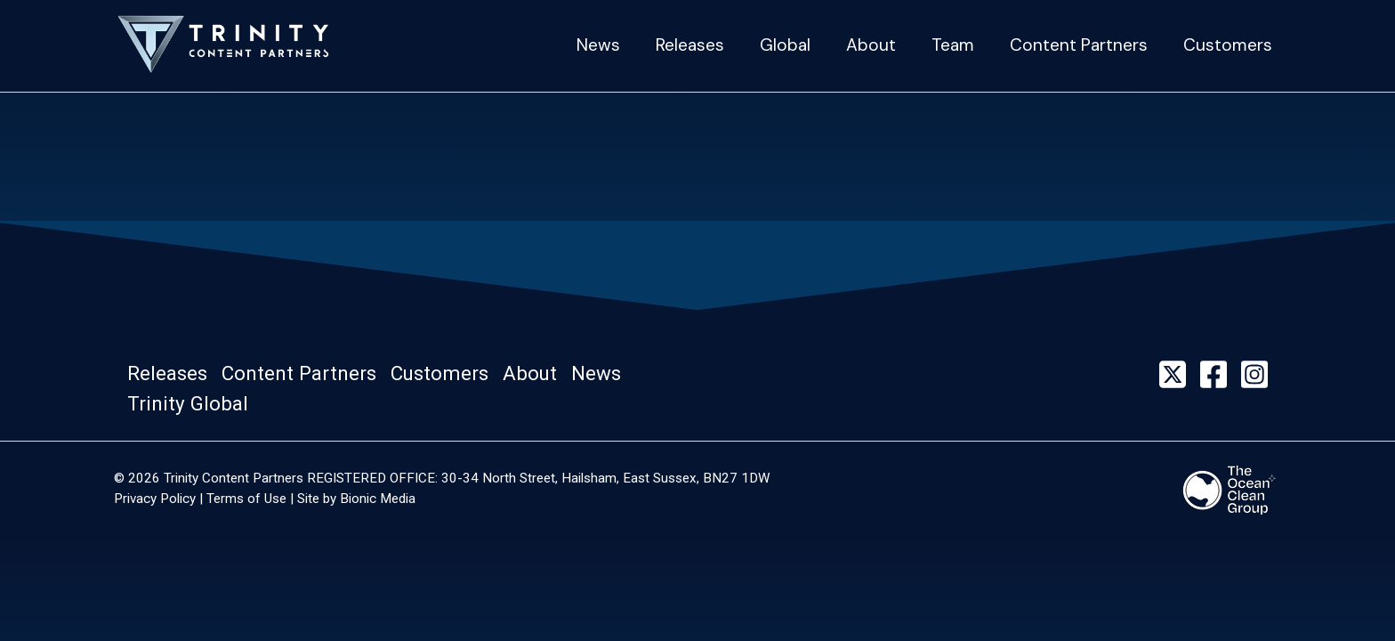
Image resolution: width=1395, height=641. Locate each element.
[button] (172, 374)
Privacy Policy (155, 499)
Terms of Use (246, 499)
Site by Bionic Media (356, 499)
